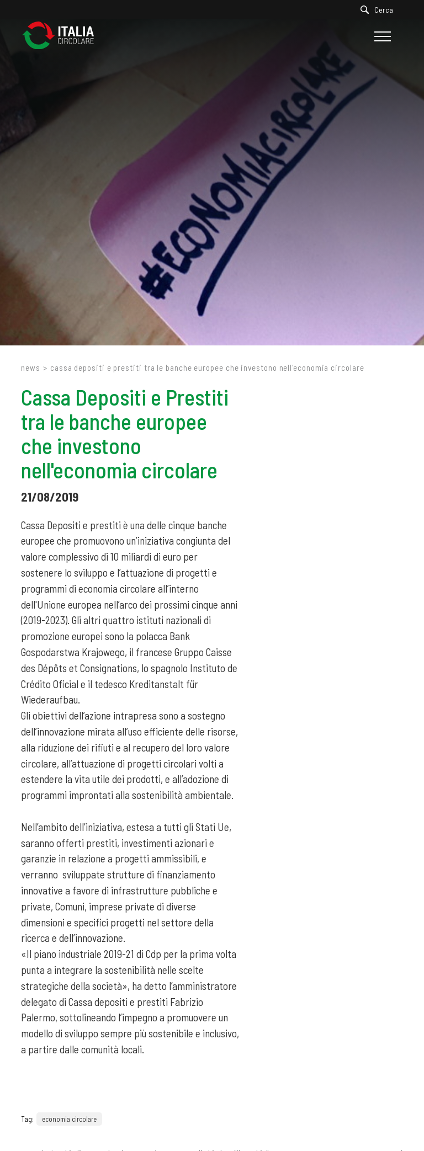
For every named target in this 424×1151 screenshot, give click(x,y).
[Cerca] (380, 9)
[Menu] (381, 36)
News (30, 367)
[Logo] (63, 36)
